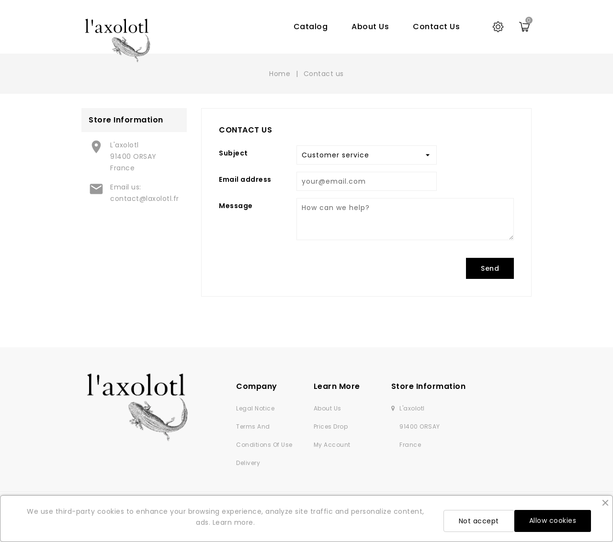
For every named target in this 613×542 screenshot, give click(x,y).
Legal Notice (255, 408)
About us (370, 26)
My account (332, 445)
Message (236, 205)
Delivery (248, 463)
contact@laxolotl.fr (144, 198)
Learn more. (234, 522)
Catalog (311, 26)
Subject (233, 153)
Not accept (479, 521)
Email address (245, 179)
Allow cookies (553, 520)
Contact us (436, 26)
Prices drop (331, 426)
